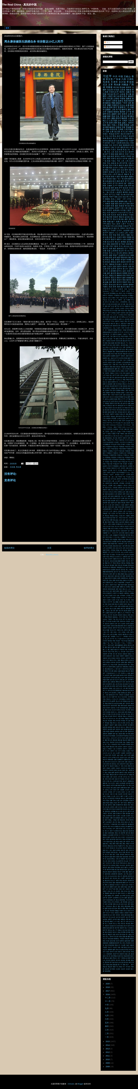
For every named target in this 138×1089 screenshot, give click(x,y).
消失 (122, 766)
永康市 (125, 746)
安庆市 (129, 619)
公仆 (107, 308)
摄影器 (113, 682)
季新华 (110, 617)
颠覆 (109, 222)
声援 (132, 589)
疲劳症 (110, 805)
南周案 (114, 541)
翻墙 (114, 170)
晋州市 (128, 703)
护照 (112, 677)
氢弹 (107, 746)
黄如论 (113, 416)
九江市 (110, 300)
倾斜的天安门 (124, 500)
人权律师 (126, 231)
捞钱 (120, 679)
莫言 (127, 390)
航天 (127, 859)
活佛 (119, 762)
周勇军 (123, 561)
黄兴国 (124, 222)
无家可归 (114, 697)
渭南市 (107, 367)
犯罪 (112, 785)
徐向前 (113, 662)
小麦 (127, 632)
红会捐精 (110, 835)
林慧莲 (105, 727)
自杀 (118, 170)
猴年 (129, 787)
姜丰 (117, 610)
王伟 (117, 790)
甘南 (114, 800)
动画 (122, 531)
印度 (106, 546)
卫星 (125, 543)
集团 (109, 412)
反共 (110, 319)
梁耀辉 (110, 733)
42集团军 (106, 289)
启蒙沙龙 (116, 559)
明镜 (106, 703)
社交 (125, 818)
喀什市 (113, 323)
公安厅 (112, 308)
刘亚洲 (107, 177)
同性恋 (112, 556)
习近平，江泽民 (125, 474)
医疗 (104, 537)
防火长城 (116, 408)
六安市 (113, 513)
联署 (124, 852)
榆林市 (129, 358)
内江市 (111, 310)
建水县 (116, 649)
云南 (132, 477)
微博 (130, 179)
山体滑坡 (114, 251)
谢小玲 (107, 280)
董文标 (113, 392)
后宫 (128, 556)
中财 (120, 464)
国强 (130, 578)
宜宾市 (107, 623)
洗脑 (115, 759)
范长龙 (119, 215)
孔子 (126, 248)
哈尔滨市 (110, 242)
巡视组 (113, 636)
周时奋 (123, 563)
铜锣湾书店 (124, 141)
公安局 (117, 308)
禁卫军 (115, 822)
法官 (117, 757)
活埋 (122, 762)
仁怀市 (129, 485)
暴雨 (122, 705)
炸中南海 (121, 779)
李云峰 (129, 351)
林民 (114, 727)
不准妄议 (129, 431)
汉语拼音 (119, 749)
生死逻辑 (126, 800)
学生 (127, 617)
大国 (106, 595)
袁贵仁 (131, 392)
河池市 (110, 362)
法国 (113, 362)
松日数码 (131, 725)
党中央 (121, 306)
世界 (107, 293)
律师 (107, 127)
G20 (110, 136)
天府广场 (122, 600)
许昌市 (116, 395)
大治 (122, 597)
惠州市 (105, 255)
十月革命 (121, 315)
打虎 (107, 345)
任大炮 (108, 304)
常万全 (118, 336)
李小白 (113, 718)
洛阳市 (109, 210)
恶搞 (122, 664)
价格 (109, 489)
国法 (110, 580)
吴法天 (107, 561)
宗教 (104, 251)
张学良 (129, 338)
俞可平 (105, 233)
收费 (132, 682)
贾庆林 (122, 112)
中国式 (108, 448)
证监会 (128, 395)
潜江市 (126, 774)
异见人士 (118, 651)
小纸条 (123, 632)
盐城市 (131, 375)
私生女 (105, 382)
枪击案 (110, 729)
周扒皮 (118, 563)
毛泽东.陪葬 (118, 742)
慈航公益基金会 (117, 666)
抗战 (108, 156)
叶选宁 (108, 321)
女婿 (110, 248)
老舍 (127, 850)
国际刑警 (114, 244)
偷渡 (119, 502)
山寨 (107, 336)
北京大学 (115, 533)
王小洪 (105, 271)
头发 (130, 602)
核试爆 (129, 729)
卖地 (127, 539)
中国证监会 (123, 295)
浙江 (117, 364)
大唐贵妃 (126, 593)
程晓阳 (116, 826)
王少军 (128, 792)
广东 (118, 179)
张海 (109, 658)
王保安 (126, 371)
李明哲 (117, 260)
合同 (122, 554)
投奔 (125, 675)
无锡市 (107, 206)
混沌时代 (106, 770)
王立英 (113, 796)
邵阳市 (112, 403)
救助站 (125, 686)
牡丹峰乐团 (128, 369)
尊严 (132, 630)
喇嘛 (104, 572)
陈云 (130, 282)
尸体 (128, 334)
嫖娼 (112, 201)
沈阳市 (119, 266)
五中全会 (113, 479)
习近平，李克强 (114, 474)
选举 (110, 282)
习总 (130, 172)
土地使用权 (120, 582)
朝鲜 (109, 116)
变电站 (125, 550)
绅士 (120, 839)
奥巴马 (105, 248)
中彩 (111, 461)
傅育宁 (128, 502)
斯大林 (116, 347)
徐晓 (122, 662)
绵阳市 (128, 841)
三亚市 (117, 224)
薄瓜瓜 (113, 278)
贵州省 (105, 141)
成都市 (114, 114)
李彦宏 (131, 718)
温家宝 (120, 101)
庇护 (112, 645)
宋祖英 (109, 179)
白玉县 (125, 807)
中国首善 (115, 459)
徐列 (104, 662)
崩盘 (126, 201)
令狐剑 (120, 487)
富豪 (107, 630)
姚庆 (114, 248)
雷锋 (112, 412)
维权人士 (108, 170)
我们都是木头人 (110, 669)
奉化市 (117, 604)
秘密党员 (124, 824)
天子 (106, 330)
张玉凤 (119, 253)
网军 (114, 843)
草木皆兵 (122, 865)
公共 (125, 509)
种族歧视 (114, 824)
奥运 (129, 604)
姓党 (107, 165)
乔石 (108, 152)
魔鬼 (130, 414)
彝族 (122, 660)
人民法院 (128, 483)
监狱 (104, 377)
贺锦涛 (116, 397)
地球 (122, 585)
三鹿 (111, 431)
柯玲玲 (118, 729)
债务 (106, 306)
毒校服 (120, 740)
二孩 (124, 300)
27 (133, 418)
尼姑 (132, 334)
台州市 (126, 552)
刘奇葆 (113, 313)
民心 (109, 744)
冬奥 (122, 310)
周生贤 (120, 565)
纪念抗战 (129, 837)
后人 (120, 556)
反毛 (120, 548)
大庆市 (108, 597)
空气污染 (131, 382)
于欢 (124, 477)
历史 (104, 163)
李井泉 (118, 714)
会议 (132, 231)
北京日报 (121, 533)
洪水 (132, 362)
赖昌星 (111, 141)
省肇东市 (119, 813)
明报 (122, 257)
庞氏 (117, 338)
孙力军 (110, 615)
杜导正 (128, 723)
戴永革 (128, 671)
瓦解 (110, 800)
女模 (119, 606)
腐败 (113, 118)
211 (130, 418)
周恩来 (126, 125)
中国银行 (131, 295)
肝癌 (124, 275)
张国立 (129, 654)
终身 (124, 839)
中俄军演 (121, 440)
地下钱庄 (122, 244)
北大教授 (131, 533)
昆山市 (118, 701)
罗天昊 (129, 384)
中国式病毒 (122, 448)
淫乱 (120, 364)
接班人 (118, 345)
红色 (119, 837)
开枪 (120, 338)
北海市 (119, 237)
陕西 (106, 412)
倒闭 (130, 304)
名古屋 (116, 556)
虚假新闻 (114, 874)
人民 (122, 161)
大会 (114, 328)
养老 (104, 310)
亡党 (109, 302)
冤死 (109, 522)
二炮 (115, 477)
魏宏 (128, 287)
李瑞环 (123, 260)
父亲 (122, 369)
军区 (110, 235)
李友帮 (110, 716)
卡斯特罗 (121, 543)
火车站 (125, 777)
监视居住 (108, 811)
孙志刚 (115, 615)
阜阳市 (110, 408)
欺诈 (107, 736)
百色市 (125, 809)
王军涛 (131, 790)
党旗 (132, 306)
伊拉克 (111, 492)
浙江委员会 (113, 764)
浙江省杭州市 (121, 764)
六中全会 (129, 511)
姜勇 (125, 610)
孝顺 (106, 617)
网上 (107, 843)
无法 (119, 697)
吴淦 (124, 197)
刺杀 (114, 531)
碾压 (122, 818)
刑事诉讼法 (120, 524)
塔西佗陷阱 (111, 589)
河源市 (114, 755)
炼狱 (127, 367)
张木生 (131, 656)
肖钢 (120, 386)
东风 (129, 438)
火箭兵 (115, 777)
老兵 (109, 118)
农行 (130, 520)
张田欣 (118, 658)
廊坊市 (121, 165)
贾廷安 (121, 217)
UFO (107, 425)
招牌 (107, 679)
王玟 (120, 373)
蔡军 (132, 869)
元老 (109, 505)
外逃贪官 (109, 593)
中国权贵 (128, 451)
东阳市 (124, 438)
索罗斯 (123, 833)
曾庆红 (122, 92)
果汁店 (131, 727)
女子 (104, 606)
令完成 (116, 90)
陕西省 (108, 103)
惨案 (112, 343)
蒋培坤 (109, 869)
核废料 (105, 358)
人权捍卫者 (108, 483)
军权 (118, 235)
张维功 (123, 658)
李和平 (115, 716)
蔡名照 (105, 872)
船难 (128, 388)
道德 (128, 401)
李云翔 (113, 714)
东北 (132, 224)
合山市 (126, 554)
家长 (125, 626)
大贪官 (113, 600)
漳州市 (130, 772)
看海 (124, 813)
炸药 (104, 781)
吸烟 (115, 561)
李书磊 (108, 714)
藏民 (130, 872)
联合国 (112, 386)
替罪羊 (108, 708)
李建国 (126, 718)
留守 (122, 803)
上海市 (110, 96)
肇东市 (128, 852)
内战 (120, 515)
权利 (126, 712)
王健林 (109, 186)
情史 (132, 664)
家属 (115, 626)
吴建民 (129, 239)
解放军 (131, 96)
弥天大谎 (106, 660)
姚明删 (128, 608)
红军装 (116, 835)
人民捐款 (121, 483)
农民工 (123, 235)
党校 (122, 507)
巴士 (116, 639)
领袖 (104, 222)
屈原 (104, 634)
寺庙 (111, 630)
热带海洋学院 (117, 781)
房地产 (115, 255)
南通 (109, 543)
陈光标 (121, 219)
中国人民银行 (121, 444)
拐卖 (110, 257)
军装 (107, 520)
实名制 (105, 334)
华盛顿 (115, 539)
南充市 (107, 239)
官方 (127, 332)
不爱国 (113, 433)
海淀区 (112, 766)
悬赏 (125, 664)
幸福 (125, 641)
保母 (110, 498)
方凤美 (121, 695)
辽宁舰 (128, 399)
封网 (125, 630)
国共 (112, 576)
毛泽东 (106, 82)
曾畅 (117, 351)
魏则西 (124, 118)
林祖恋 (107, 262)
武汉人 (108, 738)
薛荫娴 (118, 392)
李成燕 (110, 720)
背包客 (122, 854)
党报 (119, 507)
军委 (118, 195)
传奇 (130, 492)
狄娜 (115, 785)
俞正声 (118, 498)
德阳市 (105, 664)
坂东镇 (130, 585)
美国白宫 (113, 848)
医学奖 (128, 535)
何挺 (127, 494)
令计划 (122, 82)
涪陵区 (108, 768)
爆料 (116, 369)
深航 (128, 768)
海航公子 (117, 766)
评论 (107, 47)
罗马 (123, 846)
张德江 (105, 134)
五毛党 (112, 192)
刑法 (125, 524)
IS (133, 222)
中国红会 (126, 455)
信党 (126, 498)
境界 (117, 589)
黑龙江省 (126, 150)
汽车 (132, 751)
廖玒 (119, 647)
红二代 (126, 107)
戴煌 (132, 671)
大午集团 (120, 593)
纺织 (107, 839)
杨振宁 (107, 725)
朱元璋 (113, 710)
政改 (120, 684)
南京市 (119, 136)
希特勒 (110, 641)
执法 (110, 345)
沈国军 (123, 753)
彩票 (120, 341)
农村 (120, 520)
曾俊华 (130, 705)
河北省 (110, 94)
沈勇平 (118, 753)
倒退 (109, 500)
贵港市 (119, 280)
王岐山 (127, 76)
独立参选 (114, 787)
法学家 (113, 757)
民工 (106, 744)
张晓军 (121, 656)
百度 (123, 127)
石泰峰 (107, 818)
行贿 (127, 392)
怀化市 (129, 341)
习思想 (124, 470)
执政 (129, 673)
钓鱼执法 (109, 405)
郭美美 (111, 172)
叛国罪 (105, 552)
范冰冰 (113, 215)
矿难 (114, 818)
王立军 (117, 147)
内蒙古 (131, 132)
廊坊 (106, 647)
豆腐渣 (113, 280)
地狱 (119, 585)
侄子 (125, 496)
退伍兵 (116, 401)
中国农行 (111, 295)
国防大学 (126, 580)
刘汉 (112, 528)
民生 (132, 744)
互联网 (119, 143)
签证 (120, 831)
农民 (123, 520)
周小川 (129, 197)
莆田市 (107, 278)
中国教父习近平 (113, 451)
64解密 (120, 289)
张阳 (116, 204)
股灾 (115, 107)
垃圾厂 (119, 199)
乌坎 (117, 297)
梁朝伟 (105, 733)
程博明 (113, 382)
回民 (110, 574)
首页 (7, 28)
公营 (124, 511)
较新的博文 (9, 548)
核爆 (125, 729)
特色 (109, 371)
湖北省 (105, 107)
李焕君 (125, 354)
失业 (127, 602)
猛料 (118, 787)
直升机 (110, 813)
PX (122, 423)
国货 (117, 580)
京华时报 (125, 479)
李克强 (130, 82)
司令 (112, 321)
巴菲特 (105, 641)
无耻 (104, 699)
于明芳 (119, 477)
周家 (106, 563)
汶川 (126, 168)
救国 (128, 686)
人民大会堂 (129, 161)
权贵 (104, 714)
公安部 (121, 308)
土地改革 (128, 582)
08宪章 (108, 418)
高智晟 (119, 150)
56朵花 (114, 289)
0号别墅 (113, 418)
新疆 (132, 105)
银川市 (115, 405)
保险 (114, 498)
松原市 (125, 725)
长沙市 (117, 172)
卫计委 (129, 543)
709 (126, 172)
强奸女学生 (113, 660)
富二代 (110, 334)
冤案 (128, 235)
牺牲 (104, 785)
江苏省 (122, 90)
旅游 (104, 697)
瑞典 (130, 798)
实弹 (127, 623)
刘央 (112, 526)
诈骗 (107, 217)
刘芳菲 (123, 313)
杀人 (115, 712)
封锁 (128, 630)
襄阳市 (105, 395)
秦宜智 (105, 826)
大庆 (104, 597)
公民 (126, 233)
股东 (111, 854)
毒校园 (115, 740)
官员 (109, 114)
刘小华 (117, 526)
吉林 (104, 556)
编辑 (104, 843)
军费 (110, 520)
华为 (125, 315)
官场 (132, 154)
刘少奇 (121, 152)
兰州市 (105, 195)
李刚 (106, 716)
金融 (107, 129)
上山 (114, 431)
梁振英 (123, 262)
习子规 (120, 470)
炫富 (116, 779)
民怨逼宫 (114, 744)
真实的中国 (118, 377)
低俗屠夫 (111, 494)
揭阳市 (105, 682)
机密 (112, 712)
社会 (120, 213)
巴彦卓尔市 (122, 639)
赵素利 (111, 399)
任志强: (121, 489)
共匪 (127, 513)
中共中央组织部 (108, 442)
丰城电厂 (131, 464)
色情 (109, 861)
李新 (112, 260)
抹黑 (115, 677)
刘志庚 (131, 526)
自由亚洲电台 (111, 859)
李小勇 (108, 718)
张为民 (131, 651)
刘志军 (126, 526)
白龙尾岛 (131, 807)
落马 (122, 867)
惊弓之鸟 (106, 666)
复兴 (110, 591)
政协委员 (109, 684)
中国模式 (109, 453)
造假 (125, 401)
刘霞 (110, 237)
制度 (110, 531)
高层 (110, 287)
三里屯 (107, 431)
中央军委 (106, 143)
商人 (127, 569)
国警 (114, 580)
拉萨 (122, 677)
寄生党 (119, 628)
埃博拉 (128, 587)
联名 (120, 852)
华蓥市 (120, 539)
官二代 (123, 332)
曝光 (127, 349)
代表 (106, 487)
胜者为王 (128, 854)
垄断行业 (123, 587)
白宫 (108, 213)
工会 (117, 636)
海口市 (115, 138)
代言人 (110, 487)
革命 (122, 172)
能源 (110, 856)
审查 (104, 626)
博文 (107, 42)
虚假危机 (108, 874)
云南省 (116, 98)
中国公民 (115, 446)
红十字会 (126, 835)
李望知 (123, 720)
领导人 (130, 412)
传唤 (127, 492)
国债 (109, 576)
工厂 (120, 636)
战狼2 (115, 671)
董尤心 (126, 867)
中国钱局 (128, 457)
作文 (122, 496)
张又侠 (115, 654)
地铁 (125, 585)
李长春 (127, 206)
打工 (115, 673)
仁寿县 (124, 485)
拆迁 (119, 677)
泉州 (104, 757)
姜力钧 (121, 610)
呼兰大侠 (131, 321)
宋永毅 (113, 621)
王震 (130, 796)
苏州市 (121, 138)
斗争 (124, 688)
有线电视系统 (123, 708)
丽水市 (125, 466)
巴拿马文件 (114, 92)
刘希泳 (121, 526)
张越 (112, 204)
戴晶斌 (123, 671)
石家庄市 (130, 271)
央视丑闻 (122, 602)
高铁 (118, 287)
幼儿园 (110, 338)
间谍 (106, 408)
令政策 (115, 487)
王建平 (129, 210)
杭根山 (120, 725)
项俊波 (131, 284)
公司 (132, 509)
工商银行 (126, 636)
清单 (115, 770)
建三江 (105, 649)
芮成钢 (128, 127)
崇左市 (121, 251)
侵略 (128, 496)
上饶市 (128, 291)
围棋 (122, 574)
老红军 (123, 850)
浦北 (127, 764)
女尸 (107, 606)
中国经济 (115, 105)
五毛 (106, 302)
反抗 (117, 548)
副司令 (118, 531)
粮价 (106, 833)
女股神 (123, 606)
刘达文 (121, 528)
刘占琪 (129, 524)
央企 (128, 246)
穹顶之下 (124, 382)
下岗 (104, 293)
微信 (132, 116)
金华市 (125, 403)
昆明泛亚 (106, 349)
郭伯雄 (122, 87)
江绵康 (128, 360)
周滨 (125, 321)
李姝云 (125, 716)
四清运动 (106, 574)
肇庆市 (116, 386)
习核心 (113, 161)
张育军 (128, 658)
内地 (107, 310)
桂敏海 (112, 731)
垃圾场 (113, 587)
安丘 (117, 619)
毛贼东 (128, 742)
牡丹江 (113, 783)
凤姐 (129, 310)
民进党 (113, 360)
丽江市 (116, 228)
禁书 (130, 186)
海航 (120, 145)
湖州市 (121, 183)
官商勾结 (123, 621)
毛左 (107, 742)
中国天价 (128, 446)
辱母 (119, 399)
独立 (130, 785)
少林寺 (131, 632)
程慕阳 (125, 273)
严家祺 (108, 440)
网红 (124, 843)
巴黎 (114, 336)
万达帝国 (109, 429)
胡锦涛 (118, 103)
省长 (107, 377)
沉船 (130, 208)
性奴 (112, 664)
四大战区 (131, 572)
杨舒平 (118, 356)
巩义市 (107, 639)
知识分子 (114, 213)
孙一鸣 (131, 613)
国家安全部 (116, 325)
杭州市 (117, 134)
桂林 (120, 731)
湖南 (109, 772)
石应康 (12, 467)
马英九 (113, 150)
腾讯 (120, 388)
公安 (111, 120)
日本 (110, 145)
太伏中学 (109, 602)
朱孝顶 (118, 710)
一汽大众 (109, 427)
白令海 (107, 807)
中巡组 (107, 461)
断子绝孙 (129, 688)
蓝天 (129, 869)
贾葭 (124, 280)
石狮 (110, 818)
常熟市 (126, 336)
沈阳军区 (129, 753)
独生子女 (126, 785)
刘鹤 (130, 528)
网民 (117, 843)
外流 (104, 593)
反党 (120, 197)
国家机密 (124, 325)
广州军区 (129, 643)
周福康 (125, 565)
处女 (107, 591)
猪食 (125, 787)
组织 (117, 839)
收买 (124, 682)
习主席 (110, 470)
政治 (121, 96)
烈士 (111, 781)
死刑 (109, 360)
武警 (115, 123)
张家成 (108, 341)
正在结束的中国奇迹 (122, 736)
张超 (132, 658)
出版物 (131, 522)
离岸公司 (127, 822)
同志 (107, 556)
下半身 (123, 431)
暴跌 (116, 206)
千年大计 (129, 537)
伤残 (106, 494)
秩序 (109, 826)
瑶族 (107, 800)
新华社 (117, 156)
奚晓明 (110, 330)
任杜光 (127, 489)
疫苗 (119, 123)
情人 (129, 664)
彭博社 (126, 660)
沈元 (114, 753)
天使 (117, 600)
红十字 (121, 835)
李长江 (115, 723)
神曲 (124, 379)
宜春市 (111, 623)
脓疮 (114, 856)
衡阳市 (119, 278)
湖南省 (128, 90)
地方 (132, 325)
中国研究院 (112, 455)
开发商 (121, 649)
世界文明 (108, 436)
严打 (112, 440)
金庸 (128, 403)
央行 (132, 246)
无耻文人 (109, 699)
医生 (132, 535)
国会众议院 (128, 574)
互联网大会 (106, 479)
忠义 (109, 664)
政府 (112, 156)
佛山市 (120, 174)
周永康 (18, 467)
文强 (114, 688)
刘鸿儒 (126, 528)
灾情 (106, 779)
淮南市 (118, 768)
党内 (106, 507)
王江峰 (115, 794)
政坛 (114, 684)
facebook (106, 291)
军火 (127, 518)
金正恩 (117, 132)
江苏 (122, 208)
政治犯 (123, 345)
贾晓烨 (121, 397)
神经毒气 (109, 822)
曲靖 (125, 705)
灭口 (128, 777)
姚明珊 (115, 330)
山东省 (122, 94)
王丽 (114, 790)
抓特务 (121, 675)
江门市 (107, 751)
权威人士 (131, 712)
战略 (119, 671)
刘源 (115, 120)
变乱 (120, 550)
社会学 (130, 818)
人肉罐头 (119, 485)
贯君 (111, 217)
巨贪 (130, 636)
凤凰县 (127, 522)
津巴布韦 (108, 762)
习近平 (107, 76)
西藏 (126, 138)
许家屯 (113, 159)
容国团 (129, 626)
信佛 (122, 498)
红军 (124, 213)
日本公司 (115, 699)
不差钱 (108, 433)
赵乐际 (127, 217)
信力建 (123, 304)
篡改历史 (126, 831)
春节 (124, 703)
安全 (120, 619)
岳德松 (115, 634)
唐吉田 (118, 569)
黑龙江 (129, 416)
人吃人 (117, 302)
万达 (113, 224)
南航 (111, 317)
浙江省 (116, 96)
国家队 (107, 199)
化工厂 (110, 533)
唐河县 (123, 569)
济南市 (129, 156)
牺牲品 (108, 785)
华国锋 (129, 237)
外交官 (125, 591)
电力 (111, 375)
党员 (116, 152)
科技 (119, 824)
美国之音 (112, 275)
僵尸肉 (117, 306)
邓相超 (107, 403)
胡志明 (107, 856)
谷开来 (125, 159)
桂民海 (121, 358)
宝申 (115, 623)
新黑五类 (112, 695)
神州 (106, 820)
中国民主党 (122, 453)
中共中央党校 (129, 440)
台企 (122, 552)
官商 (117, 621)
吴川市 (128, 559)
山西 (111, 634)
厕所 (114, 317)
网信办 (124, 384)
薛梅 (123, 872)
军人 (106, 235)
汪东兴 (109, 266)
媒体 (126, 177)
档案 (125, 358)
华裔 (132, 315)
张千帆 (110, 654)
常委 (122, 336)
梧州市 (129, 262)
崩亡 (109, 636)
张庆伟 (113, 341)
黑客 (130, 222)
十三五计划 (115, 537)
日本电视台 (122, 699)
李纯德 (107, 723)
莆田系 (123, 147)
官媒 (108, 251)
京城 (112, 302)
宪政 (114, 179)
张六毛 (125, 338)
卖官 (130, 539)
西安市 (118, 118)
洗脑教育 (120, 759)
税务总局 (124, 826)
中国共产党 (127, 226)
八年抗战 (115, 509)
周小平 (110, 563)
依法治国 (114, 304)
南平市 (119, 541)
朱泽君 (128, 710)
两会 (114, 136)
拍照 (126, 677)
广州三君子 (117, 643)
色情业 (113, 861)
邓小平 (116, 94)
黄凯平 (108, 416)
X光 (124, 425)
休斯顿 (119, 492)
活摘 (125, 762)
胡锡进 (113, 388)
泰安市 (105, 759)
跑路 (115, 399)
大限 (122, 328)
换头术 (125, 679)
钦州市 (119, 282)
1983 (127, 418)
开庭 (109, 651)
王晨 (111, 794)
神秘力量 (116, 820)
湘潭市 (117, 772)
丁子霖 (111, 291)
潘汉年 (116, 774)
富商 (128, 628)
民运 (104, 746)
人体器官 (118, 192)
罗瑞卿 (119, 846)
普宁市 (127, 181)
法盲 (129, 757)
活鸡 (104, 764)
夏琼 (117, 591)
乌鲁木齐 (114, 468)
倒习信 (105, 500)
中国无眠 (121, 451)
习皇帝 (108, 472)
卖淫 (107, 317)
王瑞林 (108, 796)
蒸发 (125, 869)
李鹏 (113, 103)
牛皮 (109, 783)
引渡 (127, 651)
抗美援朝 (108, 181)
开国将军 (131, 649)
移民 (112, 188)
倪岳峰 (113, 500)
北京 (105, 84)
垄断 (117, 587)
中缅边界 (116, 464)
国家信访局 (108, 325)
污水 (115, 751)
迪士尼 (108, 401)
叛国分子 (131, 550)
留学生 (119, 271)
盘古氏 (124, 811)
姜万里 (113, 610)
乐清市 (123, 468)
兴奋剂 (131, 308)
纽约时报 (113, 839)
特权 (106, 371)
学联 (130, 617)
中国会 (128, 444)
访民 (129, 103)
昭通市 (116, 349)
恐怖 (106, 343)
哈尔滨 (108, 569)
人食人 (129, 302)
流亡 (110, 364)
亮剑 (104, 481)
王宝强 (118, 792)
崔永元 (131, 634)
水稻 (115, 746)
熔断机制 (131, 781)
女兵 (132, 604)
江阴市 (111, 751)
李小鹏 (105, 168)
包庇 (132, 531)
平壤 (130, 336)
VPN (104, 224)
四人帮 (121, 572)
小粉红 (124, 334)
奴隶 (127, 606)
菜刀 (130, 390)
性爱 (115, 664)
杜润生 (129, 354)
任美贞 (131, 489)
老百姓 (107, 386)
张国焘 (124, 654)
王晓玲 (112, 373)
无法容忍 (124, 697)
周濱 (116, 565)
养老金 (107, 515)
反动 (114, 548)
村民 (124, 723)
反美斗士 (121, 319)
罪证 (127, 846)
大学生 (129, 199)
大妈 (117, 595)
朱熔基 (121, 206)
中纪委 (110, 98)
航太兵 (131, 859)
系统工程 (118, 833)
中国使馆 (109, 446)
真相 (124, 377)
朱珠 (132, 710)
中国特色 (117, 295)
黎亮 (120, 416)
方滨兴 (131, 695)
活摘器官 (106, 364)
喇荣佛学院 (109, 572)
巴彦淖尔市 (130, 639)
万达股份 (115, 429)
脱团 (117, 856)
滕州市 (121, 772)
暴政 (119, 705)
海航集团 (126, 145)
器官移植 (130, 242)
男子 (119, 803)
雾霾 (109, 105)
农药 (127, 520)
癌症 (129, 805)
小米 (119, 632)
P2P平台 (110, 423)
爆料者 (105, 783)
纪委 (114, 384)
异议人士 (112, 253)
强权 (118, 660)
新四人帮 (108, 692)
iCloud (128, 425)
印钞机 (110, 546)
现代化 (123, 798)
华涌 (128, 315)
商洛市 (131, 569)
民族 (110, 168)
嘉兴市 (116, 572)
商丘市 (108, 323)
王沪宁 (115, 186)
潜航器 (123, 367)
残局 (130, 738)
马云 (107, 136)
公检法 (115, 511)
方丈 (120, 347)
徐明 (111, 123)
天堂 (107, 246)
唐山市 (117, 242)
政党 (104, 684)
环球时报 (117, 798)
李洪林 (120, 354)
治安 (125, 755)
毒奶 (106, 740)
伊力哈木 (106, 492)
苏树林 (118, 390)
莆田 (132, 865)
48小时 (110, 420)
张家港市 (109, 656)
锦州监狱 (121, 405)
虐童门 (123, 392)
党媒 (116, 507)
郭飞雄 (116, 141)
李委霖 (120, 716)
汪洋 (119, 751)
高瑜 (108, 161)
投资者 (130, 675)
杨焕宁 (112, 725)
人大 (125, 481)
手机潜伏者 (110, 673)
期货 (106, 710)
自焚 (108, 215)
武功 (130, 736)
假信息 (131, 500)
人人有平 (118, 481)
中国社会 (120, 455)
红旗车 (108, 837)
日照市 (128, 699)
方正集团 (126, 695)
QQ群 (128, 423)
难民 (126, 219)
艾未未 (131, 188)
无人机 (108, 697)
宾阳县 (110, 628)
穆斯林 (129, 826)
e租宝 (109, 224)
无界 (124, 347)
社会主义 (119, 379)
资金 (125, 397)
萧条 (112, 867)
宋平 (119, 332)
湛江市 (125, 269)
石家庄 (118, 816)
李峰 (122, 718)
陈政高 (125, 410)
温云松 (119, 770)
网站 (120, 843)
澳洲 (107, 777)
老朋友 (118, 850)
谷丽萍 (113, 190)
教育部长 (106, 688)
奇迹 (109, 604)
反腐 (127, 105)
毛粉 (124, 742)
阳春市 (125, 282)
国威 (106, 578)
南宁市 (107, 154)
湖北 (106, 772)
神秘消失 (122, 820)
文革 (110, 84)
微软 (125, 662)
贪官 (119, 114)
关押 (130, 513)
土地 (115, 582)
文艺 (120, 688)
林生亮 (118, 727)
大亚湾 (114, 593)
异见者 (123, 651)
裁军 (124, 278)
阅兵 (109, 125)
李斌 (114, 720)
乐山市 (125, 297)
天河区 (128, 600)
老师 (114, 850)
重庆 (114, 282)
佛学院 (125, 192)
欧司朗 (128, 733)
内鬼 (115, 310)
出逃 (106, 237)
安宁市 (125, 619)
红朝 (112, 837)
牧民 (117, 783)
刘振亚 (105, 528)
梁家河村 (131, 731)
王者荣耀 (112, 271)
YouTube (131, 289)
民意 (119, 744)
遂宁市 (109, 219)
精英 (104, 384)
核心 (109, 358)
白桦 (116, 807)
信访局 (131, 192)
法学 (109, 757)
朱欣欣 (123, 710)
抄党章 (107, 675)
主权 (109, 297)
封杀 (121, 630)
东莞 (128, 190)
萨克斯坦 (118, 867)
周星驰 (128, 563)
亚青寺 (119, 479)
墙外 (120, 589)
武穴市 (119, 738)
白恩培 (112, 807)
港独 (110, 367)
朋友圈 (121, 351)
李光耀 (108, 354)
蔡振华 (110, 872)
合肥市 (117, 321)
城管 (122, 177)
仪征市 (129, 487)
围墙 (119, 574)
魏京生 (123, 287)
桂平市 (116, 358)
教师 (118, 181)
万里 (124, 190)
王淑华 (129, 794)
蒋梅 (112, 869)
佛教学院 (117, 496)
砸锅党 (118, 818)
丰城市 (125, 464)
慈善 (110, 666)
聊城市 (108, 852)
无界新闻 (131, 697)
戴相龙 (112, 127)
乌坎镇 (108, 468)
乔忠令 (105, 300)
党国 (109, 507)
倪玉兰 (118, 500)
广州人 (123, 643)
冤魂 (112, 522)
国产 (125, 323)
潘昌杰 (112, 774)
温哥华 (113, 269)
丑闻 (125, 433)
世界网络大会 (114, 293)
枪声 (114, 729)
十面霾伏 (123, 537)
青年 (116, 412)
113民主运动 (121, 418)
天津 (121, 116)
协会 (123, 539)
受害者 (113, 550)
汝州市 (124, 749)
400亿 (105, 420)
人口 (122, 481)
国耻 (108, 244)
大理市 (129, 597)
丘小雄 (113, 436)
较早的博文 (89, 548)
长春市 (129, 405)
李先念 (128, 714)
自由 (122, 170)
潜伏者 (121, 774)
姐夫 (111, 608)
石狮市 (110, 379)
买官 (132, 474)
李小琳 (128, 94)
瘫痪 (125, 805)
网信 (110, 843)
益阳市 (126, 375)
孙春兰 (120, 330)
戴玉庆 (123, 343)
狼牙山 (118, 371)
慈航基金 (126, 666)
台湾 (129, 114)
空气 (114, 828)
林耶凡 (123, 356)
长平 (125, 405)
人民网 (110, 485)
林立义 (123, 727)
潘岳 (107, 774)
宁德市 (110, 619)
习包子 (113, 143)
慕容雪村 (117, 343)
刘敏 (109, 528)
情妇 (109, 343)
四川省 (116, 87)
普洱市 (108, 705)
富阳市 (115, 334)
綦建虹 (105, 835)
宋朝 (109, 621)
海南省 (116, 112)
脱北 (117, 388)
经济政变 (129, 839)
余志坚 (105, 496)
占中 (119, 120)
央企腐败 (116, 602)
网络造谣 (111, 846)
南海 (124, 143)
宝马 (119, 623)
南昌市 (113, 239)
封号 (114, 630)
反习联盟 (106, 319)
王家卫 (123, 792)
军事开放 (109, 518)
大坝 (114, 595)
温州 (123, 770)
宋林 (132, 143)
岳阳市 (120, 634)
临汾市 (105, 297)
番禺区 (130, 803)
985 (120, 420)
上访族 (118, 431)
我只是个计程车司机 (122, 669)
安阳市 (115, 332)
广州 (114, 338)
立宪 (124, 828)
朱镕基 (108, 712)
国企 (128, 143)
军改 (114, 235)
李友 (112, 354)
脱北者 (125, 188)
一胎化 (114, 427)
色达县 (126, 861)
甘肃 (117, 800)
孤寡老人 (116, 617)
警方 (109, 395)
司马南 (118, 554)
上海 (113, 109)
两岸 (120, 293)
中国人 (114, 125)
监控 (124, 271)
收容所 (128, 682)
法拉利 (121, 757)
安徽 (124, 330)
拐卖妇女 (131, 677)
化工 (114, 237)
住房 (115, 494)
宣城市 (108, 626)
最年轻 (113, 708)
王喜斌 (110, 792)
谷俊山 (131, 138)
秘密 (109, 382)
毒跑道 (112, 264)
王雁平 (121, 796)
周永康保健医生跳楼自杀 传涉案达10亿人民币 (33, 41)
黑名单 (125, 416)
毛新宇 (117, 208)
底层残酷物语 (119, 645)
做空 (115, 502)
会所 (123, 492)
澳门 (126, 183)
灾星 (109, 779)
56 (114, 420)
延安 (132, 647)
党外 (112, 507)
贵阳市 (115, 217)
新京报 (129, 690)
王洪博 (125, 794)
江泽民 (130, 79)
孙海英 (120, 615)
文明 (117, 688)
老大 (110, 850)
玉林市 (131, 269)
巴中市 (112, 639)
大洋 (125, 597)
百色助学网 (118, 809)
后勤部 (125, 556)
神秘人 (110, 820)
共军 (123, 513)
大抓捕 (113, 597)
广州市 (124, 103)
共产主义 (112, 195)
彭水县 (131, 660)
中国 (120, 76)
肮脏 (117, 854)
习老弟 (113, 472)
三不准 (121, 429)
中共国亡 (116, 442)
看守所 (112, 377)
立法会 (128, 828)
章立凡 (107, 831)
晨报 (104, 705)
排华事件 (131, 679)
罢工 (107, 275)
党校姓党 (127, 507)
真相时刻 (109, 816)
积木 (112, 826)
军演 (123, 518)
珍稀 (127, 798)
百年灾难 (112, 809)
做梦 (112, 502)
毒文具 (110, 740)
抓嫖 (117, 675)
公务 (128, 509)
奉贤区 (121, 604)
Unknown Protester (116, 425)
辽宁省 (128, 112)
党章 (132, 507)
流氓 (107, 764)
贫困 (104, 397)
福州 (108, 273)
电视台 (111, 803)
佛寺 (112, 496)
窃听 (117, 828)
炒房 (112, 779)
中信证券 (113, 129)
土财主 (107, 585)
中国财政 (107, 457)
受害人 (108, 550)
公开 (110, 511)
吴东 (120, 559)
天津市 (114, 82)
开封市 (105, 651)
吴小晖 (119, 163)
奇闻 (112, 604)
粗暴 (130, 831)
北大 (126, 152)
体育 (124, 494)
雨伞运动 (112, 284)
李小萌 (118, 718)
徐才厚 (126, 116)
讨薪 (112, 395)
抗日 (124, 204)
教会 (127, 345)
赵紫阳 (108, 109)
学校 (123, 617)
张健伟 (105, 654)
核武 (112, 358)
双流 (128, 546)
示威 (104, 273)
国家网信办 (125, 578)
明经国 (111, 349)
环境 (124, 373)
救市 (114, 181)
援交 (109, 682)
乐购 (127, 468)
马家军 (112, 414)
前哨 (130, 313)
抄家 (110, 675)
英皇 (117, 863)
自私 (117, 859)
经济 (104, 118)
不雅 (117, 433)
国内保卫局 (118, 576)
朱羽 (104, 712)
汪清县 (123, 751)
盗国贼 (113, 811)
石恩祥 (128, 816)
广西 (122, 179)
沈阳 (114, 266)
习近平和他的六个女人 (123, 472)
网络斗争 (129, 843)
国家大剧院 (117, 578)
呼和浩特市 (106, 567)
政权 (128, 204)
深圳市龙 (124, 768)
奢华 (125, 604)
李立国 (128, 720)
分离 (109, 524)
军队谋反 (116, 520)
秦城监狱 (131, 824)
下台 (128, 224)
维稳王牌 (122, 841)
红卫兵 (129, 213)
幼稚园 (129, 641)
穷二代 (118, 382)
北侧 (126, 533)
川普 (130, 201)
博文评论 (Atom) (52, 555)
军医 (113, 518)
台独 (124, 239)
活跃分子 (131, 762)
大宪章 (128, 595)
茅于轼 (108, 865)
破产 (114, 379)
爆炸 (129, 109)
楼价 (124, 733)
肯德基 (125, 386)
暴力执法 (122, 349)
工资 (110, 336)
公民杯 (120, 511)
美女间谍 (119, 848)
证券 (120, 395)
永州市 (125, 264)
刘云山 (122, 105)
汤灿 (104, 266)
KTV (132, 420)
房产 (104, 673)
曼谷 (114, 351)
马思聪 (116, 414)
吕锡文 (121, 321)
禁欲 (119, 822)
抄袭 (114, 675)
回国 (122, 323)
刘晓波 (125, 84)
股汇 (114, 854)
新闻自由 (124, 692)
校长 (122, 729)
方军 (116, 695)
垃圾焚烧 (106, 328)
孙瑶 (129, 615)
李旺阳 (118, 720)
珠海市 (121, 186)
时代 (107, 701)
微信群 (125, 341)
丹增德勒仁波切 (117, 466)
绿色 (132, 841)
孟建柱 (131, 177)
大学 (124, 199)
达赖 (132, 399)
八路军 (121, 509)
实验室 (131, 623)
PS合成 (118, 423)
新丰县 (110, 690)
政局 (117, 684)
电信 (107, 375)
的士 (129, 809)
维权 (111, 107)
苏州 (114, 390)
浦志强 (123, 134)
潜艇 (130, 774)
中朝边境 (124, 461)
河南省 (109, 87)
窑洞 (120, 828)
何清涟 (131, 494)
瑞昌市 (128, 373)
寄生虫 (124, 628)
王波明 (120, 794)
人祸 (114, 485)
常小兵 (127, 251)
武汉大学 (114, 738)
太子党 (105, 123)
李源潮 (120, 107)
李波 (113, 116)
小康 (110, 632)
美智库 (124, 848)
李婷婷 (129, 716)
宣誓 (112, 626)
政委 (118, 257)
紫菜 (132, 833)
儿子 (106, 505)
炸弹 (132, 779)
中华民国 (129, 293)
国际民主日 (109, 582)
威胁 (107, 613)
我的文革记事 (109, 671)
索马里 (128, 833)
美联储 (129, 848)
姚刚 (118, 608)
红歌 (115, 837)
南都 (112, 543)
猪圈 (122, 787)
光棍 (122, 505)
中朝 (119, 461)
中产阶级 (106, 226)
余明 (109, 496)
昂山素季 (112, 701)
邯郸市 (105, 172)
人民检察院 (123, 302)
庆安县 (105, 253)
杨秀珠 (108, 356)
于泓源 (128, 477)
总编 (119, 664)
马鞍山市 (122, 414)
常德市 (118, 641)
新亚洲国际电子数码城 (119, 690)
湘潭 (112, 772)
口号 (109, 552)
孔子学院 (126, 613)
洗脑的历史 (127, 759)
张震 (117, 341)
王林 (107, 132)
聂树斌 (119, 275)
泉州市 (125, 266)
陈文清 (129, 410)
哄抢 (132, 567)
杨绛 (116, 725)
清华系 (111, 770)
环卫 (106, 798)
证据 (124, 395)
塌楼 (132, 587)
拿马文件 (116, 679)
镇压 (105, 125)
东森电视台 (108, 438)
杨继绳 (113, 356)
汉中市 (131, 264)
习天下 (115, 470)
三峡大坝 (126, 429)
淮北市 (125, 364)
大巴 (132, 595)
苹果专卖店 (123, 863)
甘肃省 (118, 127)
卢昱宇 (111, 197)
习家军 (120, 300)
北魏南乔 (116, 535)
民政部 (128, 744)
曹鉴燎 (110, 351)
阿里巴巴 (127, 408)
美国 (126, 101)
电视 (107, 803)
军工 (117, 518)
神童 (127, 820)
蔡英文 (125, 215)
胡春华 (129, 134)
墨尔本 (124, 589)
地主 (115, 585)
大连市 (118, 328)
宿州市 (115, 628)
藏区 (127, 872)
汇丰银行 (109, 749)
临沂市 (111, 228)
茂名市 (129, 863)
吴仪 (124, 559)
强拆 (104, 156)
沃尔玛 (105, 753)
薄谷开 (119, 872)
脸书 (130, 856)
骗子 (113, 222)
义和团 (130, 466)
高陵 (127, 414)
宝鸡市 (123, 623)
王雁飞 (126, 796)
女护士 (111, 606)
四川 (104, 244)
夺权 (106, 604)
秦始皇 (119, 273)
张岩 (114, 656)
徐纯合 (125, 253)
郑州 (115, 403)
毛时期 (112, 742)
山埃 (107, 634)
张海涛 (113, 658)
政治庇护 (126, 684)
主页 (49, 548)
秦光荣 (113, 273)
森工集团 (119, 733)
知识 (106, 379)
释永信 (108, 150)
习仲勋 (120, 129)
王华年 (105, 792)
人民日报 (127, 129)
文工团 (111, 347)
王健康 (122, 790)
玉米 (110, 790)
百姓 (126, 186)
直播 (114, 813)
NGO (104, 423)
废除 (125, 645)
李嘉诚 (111, 134)
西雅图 (129, 278)
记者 (112, 132)
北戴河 (128, 92)
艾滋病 (107, 390)
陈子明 (112, 410)
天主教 (126, 328)
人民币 (115, 174)
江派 (124, 360)
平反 (132, 251)
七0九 (124, 427)
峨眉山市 (126, 634)
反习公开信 (130, 317)
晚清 (132, 703)
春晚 (120, 703)
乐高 (130, 468)
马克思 (107, 414)
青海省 (120, 412)
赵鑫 (106, 282)
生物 (130, 800)
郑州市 (131, 123)
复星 (114, 591)
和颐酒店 (113, 567)
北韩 (107, 315)
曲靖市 (131, 349)
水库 (117, 360)
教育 (122, 181)
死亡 (107, 264)
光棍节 (127, 505)
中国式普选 (114, 448)
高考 (114, 287)
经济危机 (119, 384)
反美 (124, 548)
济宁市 (115, 183)
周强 (114, 563)
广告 (107, 643)
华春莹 (107, 539)
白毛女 (120, 807)
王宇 (114, 792)
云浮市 (119, 231)
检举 (114, 733)
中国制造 (121, 446)
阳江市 (121, 408)
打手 (119, 673)
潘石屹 (118, 367)
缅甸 (116, 188)
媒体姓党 (120, 248)
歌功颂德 (112, 736)
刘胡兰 (116, 528)
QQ (125, 423)
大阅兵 (125, 120)
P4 (114, 423)
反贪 (127, 548)
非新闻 (125, 284)
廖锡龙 (123, 647)
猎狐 (122, 371)
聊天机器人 (115, 852)
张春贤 (107, 204)
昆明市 (131, 165)
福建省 (128, 98)
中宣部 (128, 459)
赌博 (128, 397)
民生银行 (118, 264)
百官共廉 (106, 809)
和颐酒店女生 (121, 567)
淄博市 (113, 768)
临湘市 (105, 466)
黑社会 (119, 190)
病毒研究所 (120, 805)
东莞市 (124, 114)
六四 (123, 79)
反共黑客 (109, 548)
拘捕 (104, 679)
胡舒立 (108, 388)
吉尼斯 (131, 554)
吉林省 (113, 163)
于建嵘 (128, 300)
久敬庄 (113, 297)
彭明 (120, 204)
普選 (112, 705)
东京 (117, 436)
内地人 (116, 515)
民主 (126, 96)
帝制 (114, 641)
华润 (110, 539)
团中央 (115, 574)
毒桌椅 (125, 740)
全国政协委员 (107, 509)
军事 (119, 310)
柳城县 (113, 262)
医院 (124, 237)
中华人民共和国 (116, 226)
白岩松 (121, 375)
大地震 (110, 595)
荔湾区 (128, 865)
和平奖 (125, 163)
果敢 (127, 727)
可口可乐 (117, 552)
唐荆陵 (123, 242)
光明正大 (118, 505)
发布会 (131, 548)
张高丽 (105, 145)
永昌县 (129, 746)
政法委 (107, 686)
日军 (132, 347)
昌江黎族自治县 (125, 701)
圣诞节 (111, 585)
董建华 (108, 392)
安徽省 (110, 112)
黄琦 (117, 416)
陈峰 (120, 410)
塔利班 (105, 589)
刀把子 (105, 524)
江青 (126, 208)
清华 (128, 364)
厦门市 (119, 317)
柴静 (127, 356)
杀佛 (119, 712)
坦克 (109, 587)
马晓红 (105, 287)
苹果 (128, 275)
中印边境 (113, 444)
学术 (120, 617)
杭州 (106, 208)
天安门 (127, 154)
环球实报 (111, 798)
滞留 (125, 772)
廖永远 (115, 647)
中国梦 (131, 141)
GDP (123, 420)
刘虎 (127, 313)
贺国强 (131, 170)
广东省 (117, 79)
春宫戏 (116, 703)
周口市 (128, 561)
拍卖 (114, 345)
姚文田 (123, 608)
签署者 (116, 831)
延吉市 (128, 647)
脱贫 (120, 856)
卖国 (104, 317)
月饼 (117, 708)
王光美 (127, 790)
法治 (125, 757)
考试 (130, 850)
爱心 (119, 369)
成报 (130, 666)
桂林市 (123, 156)
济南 (114, 364)
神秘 (127, 379)
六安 (109, 513)
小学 (107, 632)
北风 (110, 535)
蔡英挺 (115, 872)
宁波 (114, 619)
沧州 (109, 755)
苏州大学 (109, 863)
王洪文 (116, 373)
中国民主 (115, 453)
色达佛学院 (120, 861)
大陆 (130, 163)
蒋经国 (121, 869)
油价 (118, 755)
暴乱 (130, 257)
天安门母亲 (113, 246)
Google (128, 420)
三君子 (123, 224)
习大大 (115, 300)
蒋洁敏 (117, 869)
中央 (117, 116)
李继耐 (129, 260)
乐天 (118, 468)
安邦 (104, 179)
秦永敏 (107, 188)
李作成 (123, 714)
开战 (112, 651)
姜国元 (129, 610)
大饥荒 (131, 120)
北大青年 (106, 535)
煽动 (130, 367)
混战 (132, 768)
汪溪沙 (128, 751)
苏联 (114, 863)
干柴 (122, 641)
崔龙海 (105, 636)
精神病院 (111, 833)
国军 (124, 576)
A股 (125, 289)
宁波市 (131, 248)
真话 (127, 377)
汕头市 (115, 168)
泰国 (132, 757)
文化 (130, 345)
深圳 (132, 145)
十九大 (115, 315)
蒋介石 (129, 147)
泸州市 (109, 183)
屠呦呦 (121, 201)
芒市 (130, 861)
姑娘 (114, 608)
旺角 (112, 206)
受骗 (117, 550)
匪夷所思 (122, 535)
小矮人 (115, 632)
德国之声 (131, 662)
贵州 (107, 397)
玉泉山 (107, 790)
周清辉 (112, 565)
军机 (120, 518)
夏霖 (121, 591)
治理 (128, 755)
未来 (109, 710)
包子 (129, 531)
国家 (116, 154)
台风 (130, 552)
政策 (120, 686)
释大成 (120, 403)
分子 (106, 313)
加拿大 (113, 177)
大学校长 (123, 595)
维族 (117, 841)
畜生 (125, 803)
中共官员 (123, 442)
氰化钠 (112, 746)
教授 (132, 686)
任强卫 (116, 489)
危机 (116, 197)
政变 (126, 165)
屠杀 (104, 336)
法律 (132, 181)
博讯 (115, 543)
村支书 (120, 723)
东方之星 (124, 132)
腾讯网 (125, 388)
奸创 (130, 606)
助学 (125, 531)
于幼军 (113, 231)
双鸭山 (123, 317)
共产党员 (119, 513)
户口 (127, 343)
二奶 (112, 477)
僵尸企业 (111, 306)
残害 (127, 738)
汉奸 (120, 360)
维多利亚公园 (110, 841)
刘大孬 (108, 526)
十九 (110, 315)
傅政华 (126, 174)
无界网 (128, 347)
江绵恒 (121, 168)
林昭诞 (110, 727)
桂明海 (117, 731)
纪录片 (123, 837)
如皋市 (107, 608)
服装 (130, 708)
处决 (104, 591)
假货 (109, 502)
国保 (128, 323)
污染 (132, 360)
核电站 (111, 208)
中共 (115, 76)
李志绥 (105, 720)
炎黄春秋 (116, 210)
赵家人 (125, 123)
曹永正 (105, 351)
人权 (112, 152)
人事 (112, 481)
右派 (104, 321)
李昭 (115, 354)
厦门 (120, 546)
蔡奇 (126, 170)
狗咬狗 (120, 785)
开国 (125, 649)
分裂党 (113, 524)
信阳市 (111, 233)
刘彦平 (118, 313)
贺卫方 (112, 397)
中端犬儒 (109, 464)
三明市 (116, 291)
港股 (130, 770)
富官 (132, 628)
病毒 (114, 805)
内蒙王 (128, 515)
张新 (117, 656)
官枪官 (128, 621)
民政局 (123, 744)
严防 (116, 440)
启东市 (110, 559)
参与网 (125, 546)
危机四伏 (116, 546)
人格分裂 (115, 483)
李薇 (111, 723)
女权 (115, 606)
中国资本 (114, 457)
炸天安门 (128, 779)
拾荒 (111, 679)
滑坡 (114, 367)
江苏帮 (129, 749)
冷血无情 (121, 522)
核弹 (118, 262)
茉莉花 (113, 865)
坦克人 (113, 199)
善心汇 (118, 323)
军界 (130, 518)
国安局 (110, 578)
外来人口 (131, 591)
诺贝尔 (119, 159)
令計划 (125, 487)
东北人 (121, 436)
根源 (107, 731)
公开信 (126, 308)
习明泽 (122, 228)
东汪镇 (115, 438)
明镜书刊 (111, 703)
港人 (127, 770)
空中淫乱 (109, 828)
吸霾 (119, 561)
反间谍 (127, 319)
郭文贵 (109, 79)
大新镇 (118, 597)
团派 (112, 154)
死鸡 (123, 738)
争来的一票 (106, 477)
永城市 (120, 746)
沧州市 (105, 362)
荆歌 (117, 865)
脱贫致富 (126, 856)
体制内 (120, 494)
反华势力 (115, 319)
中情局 (115, 461)
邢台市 (115, 219)
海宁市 (107, 766)
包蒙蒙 (105, 533)
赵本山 (107, 399)
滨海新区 (106, 147)
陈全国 (107, 410)
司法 (108, 163)
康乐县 (129, 645)
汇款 (114, 749)
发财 (104, 550)
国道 (120, 580)
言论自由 (106, 190)
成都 (110, 255)
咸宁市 (128, 567)
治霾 (132, 755)
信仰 (118, 304)
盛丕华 (129, 811)
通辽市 (121, 401)
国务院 (128, 576)
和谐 (104, 323)
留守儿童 (116, 375)
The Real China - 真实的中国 (19, 4)
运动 (104, 401)
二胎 (107, 192)
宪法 (111, 165)
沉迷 (106, 755)
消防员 (129, 766)
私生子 (108, 824)
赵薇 (130, 159)
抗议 (128, 255)
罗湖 (115, 846)
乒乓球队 (131, 297)
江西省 (114, 101)
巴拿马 (115, 165)
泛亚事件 (118, 362)
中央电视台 (122, 459)
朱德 (125, 351)
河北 (130, 168)
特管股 (128, 783)
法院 (130, 266)
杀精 (122, 712)
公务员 (121, 233)
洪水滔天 (114, 762)
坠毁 (106, 587)
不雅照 (121, 433)
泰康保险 (110, 759)
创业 (107, 531)
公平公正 (106, 511)
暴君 (115, 705)
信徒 (127, 304)
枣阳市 (105, 729)
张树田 (105, 658)
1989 (132, 287)
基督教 (129, 244)
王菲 (117, 796)
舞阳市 (123, 859)
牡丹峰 (123, 210)
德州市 (131, 253)
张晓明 (126, 656)
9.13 (116, 420)
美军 (107, 848)
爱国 (130, 183)
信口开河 (131, 498)
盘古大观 (119, 811)
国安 (118, 177)
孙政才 (125, 136)
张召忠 (120, 654)
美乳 (130, 846)
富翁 (104, 630)
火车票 (120, 777)
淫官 (108, 269)
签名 (130, 273)
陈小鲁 (116, 410)
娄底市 (111, 613)
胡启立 (129, 386)
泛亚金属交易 (126, 362)
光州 (112, 505)
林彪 (104, 138)
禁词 (122, 822)
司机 (107, 554)
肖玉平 (107, 854)
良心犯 (105, 861)
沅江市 (110, 753)
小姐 (104, 632)
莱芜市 (105, 867)
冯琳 (116, 522)
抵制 (106, 257)
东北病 (126, 436)
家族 (116, 201)
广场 (111, 643)
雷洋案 (131, 219)
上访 (129, 118)
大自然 (108, 600)
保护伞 (107, 498)
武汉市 (115, 145)
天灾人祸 (122, 246)
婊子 (115, 613)
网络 (108, 159)
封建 (118, 630)
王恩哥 (107, 373)
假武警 (105, 502)
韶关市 (125, 412)
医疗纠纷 (109, 537)
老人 (107, 850)
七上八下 (129, 427)
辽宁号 (123, 399)
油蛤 (121, 755)
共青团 (120, 125)
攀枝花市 (119, 682)
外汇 (110, 328)
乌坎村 (108, 101)
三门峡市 (122, 291)
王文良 (107, 794)
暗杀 (126, 257)
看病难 (128, 813)
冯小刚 (123, 195)
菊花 (109, 867)
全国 (104, 308)
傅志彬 (123, 502)
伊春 (115, 492)
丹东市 (110, 466)
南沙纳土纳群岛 (127, 541)
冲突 (125, 310)
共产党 (118, 109)
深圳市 (128, 87)
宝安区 (131, 332)
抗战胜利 (122, 255)
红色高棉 (109, 384)
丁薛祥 (119, 427)
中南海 (122, 98)
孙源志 (124, 615)
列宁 (109, 313)
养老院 (112, 515)
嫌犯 (119, 613)
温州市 (119, 269)
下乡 (132, 291)
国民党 (121, 154)
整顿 (110, 688)
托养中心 (124, 673)
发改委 (131, 319)
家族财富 (121, 626)
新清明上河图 (116, 692)
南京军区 (109, 541)
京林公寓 (131, 479)
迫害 (112, 401)
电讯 (115, 803)
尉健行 (119, 334)
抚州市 (108, 677)
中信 (124, 293)
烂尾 (107, 781)
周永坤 (107, 565)
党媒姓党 (127, 306)
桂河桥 (125, 731)
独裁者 (113, 371)
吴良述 (112, 561)
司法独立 (113, 554)
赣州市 (129, 280)
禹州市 (131, 379)
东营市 (120, 438)
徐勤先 (108, 662)
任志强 (110, 90)
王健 (130, 371)
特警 (132, 783)
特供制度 (122, 783)
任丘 (112, 489)
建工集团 (111, 649)
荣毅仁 (123, 390)
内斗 (124, 515)
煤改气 (125, 781)
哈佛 (104, 569)
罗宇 (120, 188)
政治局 (131, 136)
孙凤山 (105, 615)
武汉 (106, 360)
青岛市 (119, 284)
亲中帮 (108, 481)
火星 (111, 777)
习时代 (129, 470)
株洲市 (131, 356)
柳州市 (124, 109)
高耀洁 (118, 222)
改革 (114, 257)
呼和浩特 (131, 565)
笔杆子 (112, 831)
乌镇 (120, 297)
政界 (117, 686)
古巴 (112, 552)
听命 (106, 559)
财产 (132, 395)
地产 (128, 325)
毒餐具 (129, 740)
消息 (125, 766)
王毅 (112, 147)
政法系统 (112, 686)
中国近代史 (120, 457)
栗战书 (109, 138)
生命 (120, 800)
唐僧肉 (113, 569)
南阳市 (119, 239)
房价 (130, 343)
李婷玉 (107, 260)
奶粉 (108, 201)
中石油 (129, 461)
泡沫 (104, 183)
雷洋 (105, 98)
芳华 (110, 390)
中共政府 (129, 442)
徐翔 (126, 179)
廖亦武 (110, 647)
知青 (114, 816)
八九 (116, 233)
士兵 (128, 589)
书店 (118, 161)
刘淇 (128, 195)
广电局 (108, 645)
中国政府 (129, 448)
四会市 (125, 572)
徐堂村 (118, 662)
